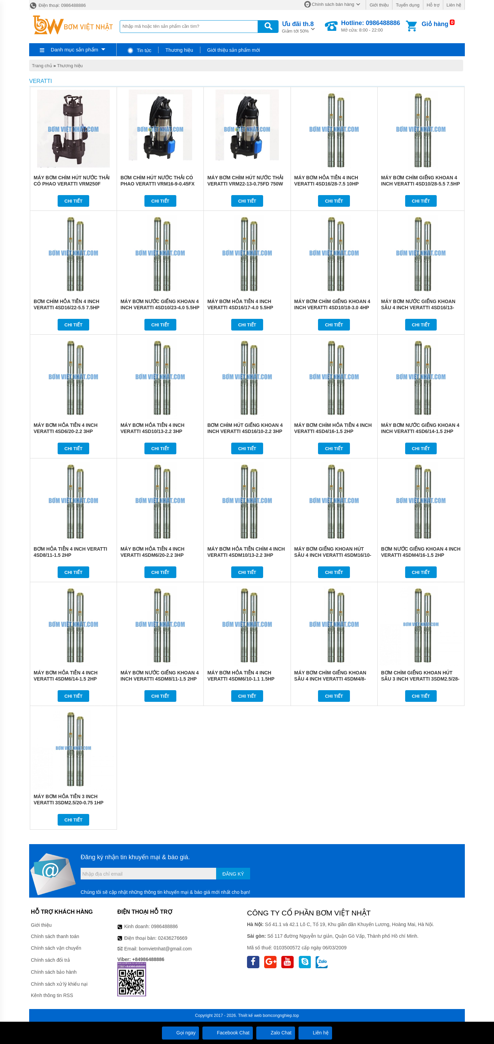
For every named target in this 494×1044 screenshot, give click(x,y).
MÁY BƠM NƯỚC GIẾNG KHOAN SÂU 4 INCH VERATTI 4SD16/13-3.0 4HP (418, 307)
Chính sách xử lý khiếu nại (59, 984)
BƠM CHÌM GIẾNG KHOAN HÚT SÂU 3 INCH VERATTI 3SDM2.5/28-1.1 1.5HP (420, 679)
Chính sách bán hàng (333, 4)
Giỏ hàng (435, 24)
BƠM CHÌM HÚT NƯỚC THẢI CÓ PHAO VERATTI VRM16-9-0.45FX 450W (157, 184)
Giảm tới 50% (298, 27)
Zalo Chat (276, 1032)
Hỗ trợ (433, 5)
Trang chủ (42, 65)
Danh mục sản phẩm (74, 49)
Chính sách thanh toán (55, 936)
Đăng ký (233, 874)
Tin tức (139, 50)
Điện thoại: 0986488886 (57, 5)
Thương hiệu (179, 50)
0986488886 (164, 926)
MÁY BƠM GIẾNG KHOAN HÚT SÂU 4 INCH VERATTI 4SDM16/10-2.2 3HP (333, 555)
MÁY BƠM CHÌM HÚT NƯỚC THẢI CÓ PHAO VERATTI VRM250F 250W (71, 184)
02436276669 (172, 938)
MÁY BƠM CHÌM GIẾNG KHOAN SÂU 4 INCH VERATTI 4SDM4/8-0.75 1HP (330, 679)
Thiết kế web (250, 1015)
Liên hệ (454, 5)
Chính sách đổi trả (50, 960)
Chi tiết (73, 201)
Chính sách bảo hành (54, 972)
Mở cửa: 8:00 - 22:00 (370, 26)
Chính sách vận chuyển (56, 948)
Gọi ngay (180, 1032)
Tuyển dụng (408, 5)
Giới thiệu (378, 5)
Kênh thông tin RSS (52, 995)
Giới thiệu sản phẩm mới (233, 50)
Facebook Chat (227, 1032)
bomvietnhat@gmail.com (165, 948)
